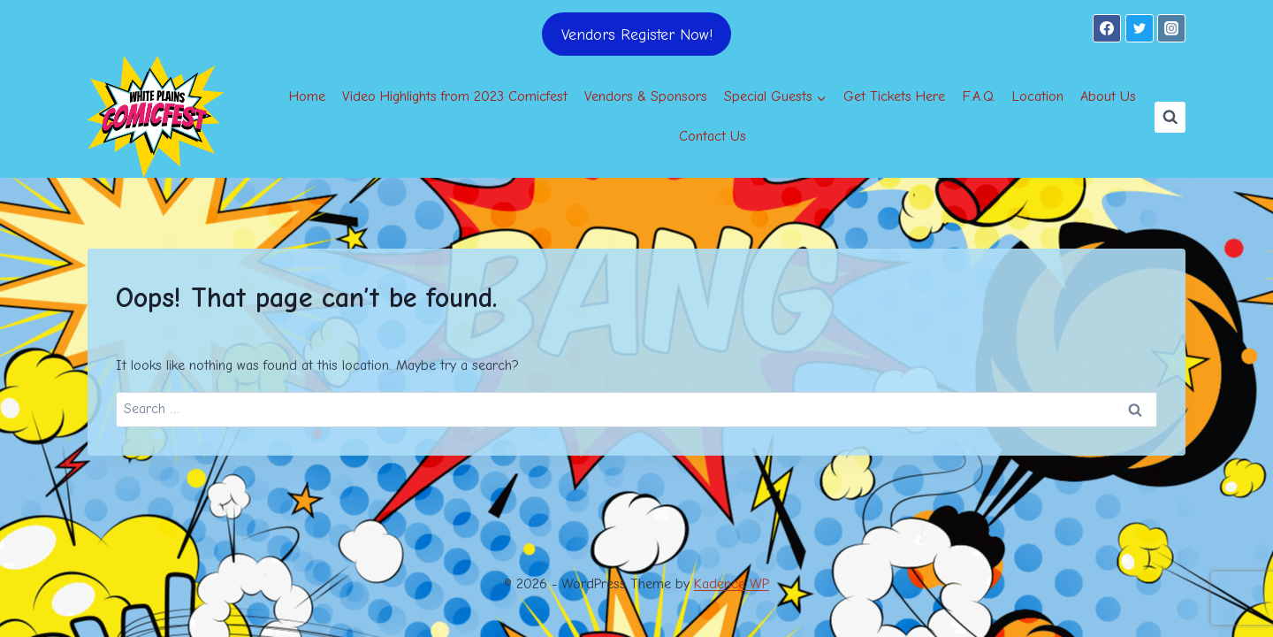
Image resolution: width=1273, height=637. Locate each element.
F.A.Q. (979, 96)
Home (307, 96)
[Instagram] (1171, 28)
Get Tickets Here (894, 96)
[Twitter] (1139, 28)
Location (1037, 96)
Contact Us (712, 136)
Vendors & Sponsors (645, 96)
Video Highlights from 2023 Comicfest (455, 96)
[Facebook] (1107, 28)
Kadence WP (731, 584)
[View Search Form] (1170, 117)
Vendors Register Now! (637, 34)
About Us (1108, 96)
